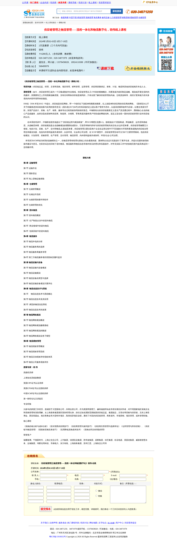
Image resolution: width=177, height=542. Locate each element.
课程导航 (72, 3)
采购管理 (89, 17)
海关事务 (97, 17)
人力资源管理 (116, 17)
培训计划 (82, 3)
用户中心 (119, 526)
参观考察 (65, 17)
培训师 (53, 3)
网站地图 (93, 526)
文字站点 (102, 526)
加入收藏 (111, 526)
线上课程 (92, 3)
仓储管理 (142, 17)
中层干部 (73, 17)
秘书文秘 (106, 17)
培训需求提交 (105, 3)
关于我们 (44, 526)
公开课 (25, 3)
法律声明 (53, 526)
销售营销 (126, 17)
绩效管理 (134, 17)
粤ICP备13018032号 (57, 540)
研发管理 (81, 17)
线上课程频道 (51, 23)
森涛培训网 (39, 23)
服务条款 (63, 526)
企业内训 (44, 3)
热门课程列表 (73, 526)
